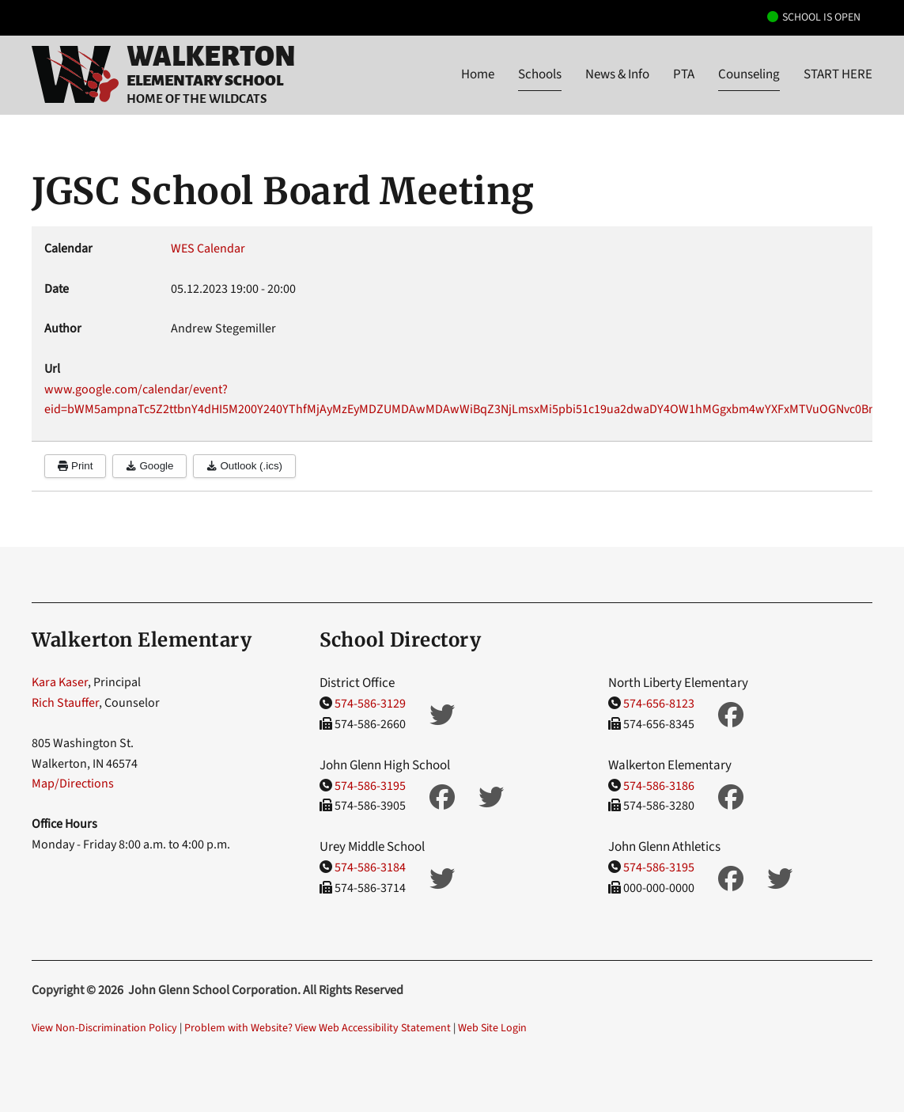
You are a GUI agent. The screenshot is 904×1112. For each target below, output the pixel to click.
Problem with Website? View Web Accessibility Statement (317, 1028)
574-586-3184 (370, 867)
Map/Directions (73, 783)
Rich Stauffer (65, 703)
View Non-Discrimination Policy (104, 1028)
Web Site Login (492, 1028)
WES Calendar (208, 248)
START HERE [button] (838, 74)
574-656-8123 (658, 703)
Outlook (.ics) (244, 466)
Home (477, 74)
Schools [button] (540, 74)
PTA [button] (683, 74)
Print (75, 466)
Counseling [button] (749, 74)
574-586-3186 (658, 786)
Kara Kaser (60, 682)
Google (149, 466)
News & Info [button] (617, 74)
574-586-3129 (370, 703)
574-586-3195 (370, 786)
